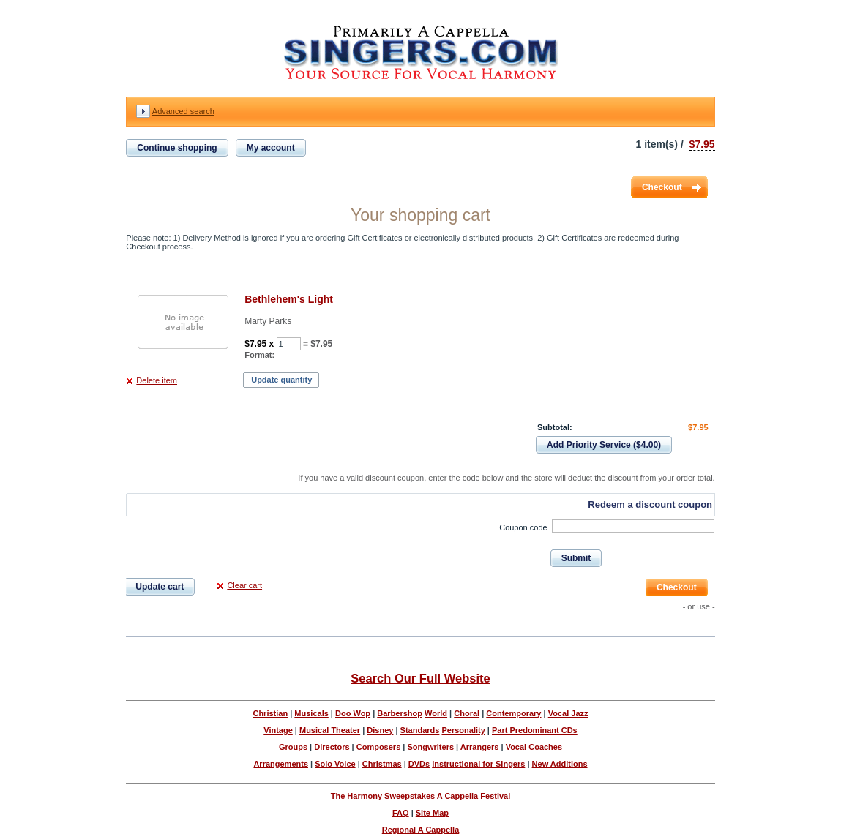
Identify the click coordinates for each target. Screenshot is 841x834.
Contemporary (513, 713)
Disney (380, 730)
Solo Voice (335, 763)
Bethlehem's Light (288, 299)
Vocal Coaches (534, 747)
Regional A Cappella (421, 829)
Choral (466, 713)
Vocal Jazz (568, 713)
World (436, 713)
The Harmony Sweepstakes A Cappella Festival (421, 796)
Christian (270, 713)
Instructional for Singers (478, 763)
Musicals (311, 713)
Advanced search (183, 111)
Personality (463, 730)
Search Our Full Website (420, 678)
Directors (331, 747)
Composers (378, 747)
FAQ (400, 812)
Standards (420, 730)
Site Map (432, 812)
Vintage (278, 730)
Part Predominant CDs (535, 730)
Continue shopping (177, 148)
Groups (293, 747)
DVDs (419, 763)
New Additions (560, 763)
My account (271, 148)
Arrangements (280, 763)
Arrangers (479, 747)
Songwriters (430, 747)
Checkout (662, 187)
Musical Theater (329, 730)
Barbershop (399, 713)
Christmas (382, 763)
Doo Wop (352, 713)
